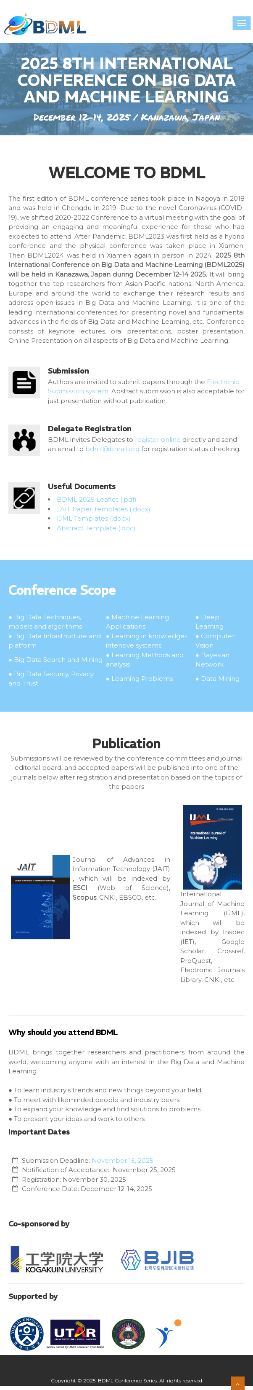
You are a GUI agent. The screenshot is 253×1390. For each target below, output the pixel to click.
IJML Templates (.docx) (94, 518)
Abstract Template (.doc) (96, 528)
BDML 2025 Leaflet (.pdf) (97, 499)
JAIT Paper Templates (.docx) (103, 509)
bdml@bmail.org (112, 449)
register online (158, 440)
